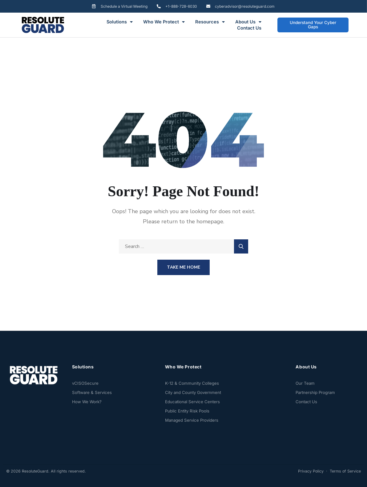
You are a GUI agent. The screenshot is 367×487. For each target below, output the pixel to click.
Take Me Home (183, 267)
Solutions (120, 22)
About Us (248, 22)
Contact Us (249, 28)
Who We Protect (164, 22)
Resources (210, 22)
